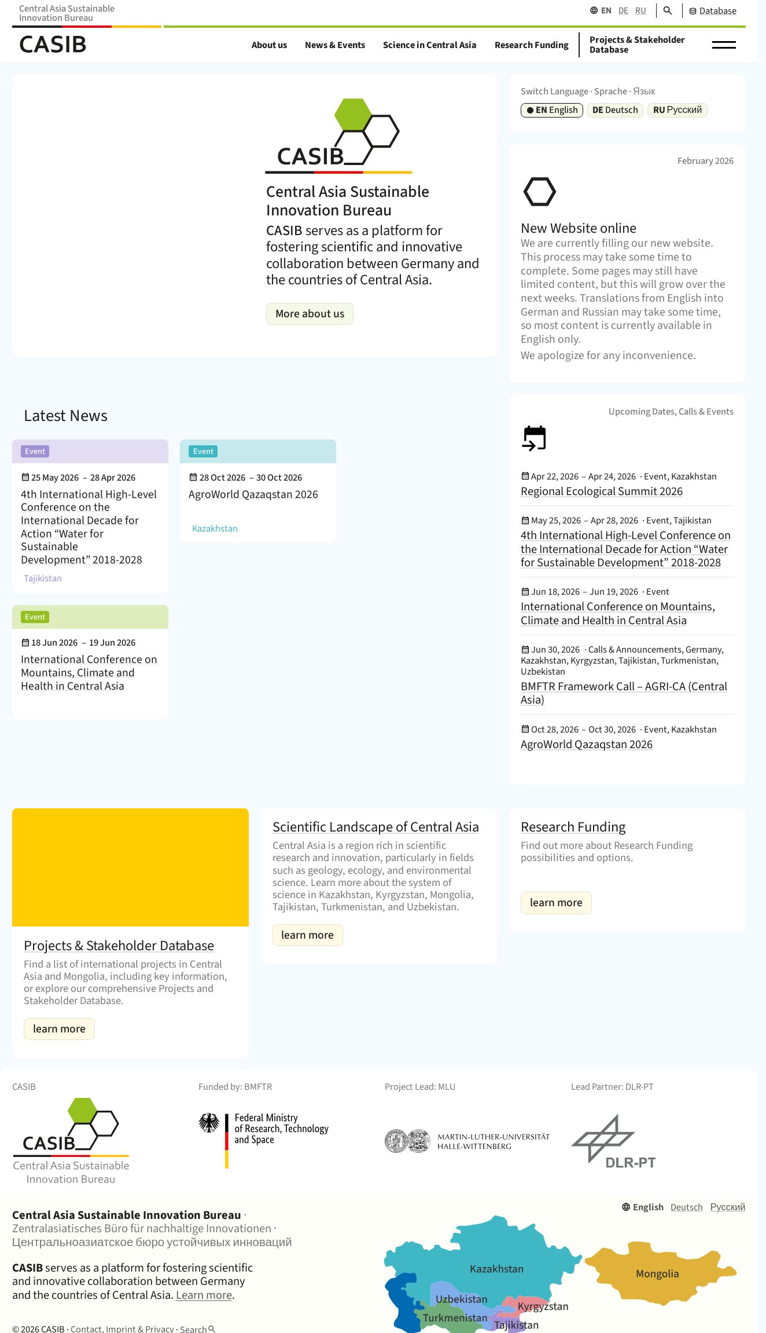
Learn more (204, 1295)
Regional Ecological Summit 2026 (602, 491)
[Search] (664, 10)
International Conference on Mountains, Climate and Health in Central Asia (89, 673)
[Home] (53, 45)
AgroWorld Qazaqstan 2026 (253, 495)
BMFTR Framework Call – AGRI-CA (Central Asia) (624, 693)
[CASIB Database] (709, 10)
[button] (724, 45)
